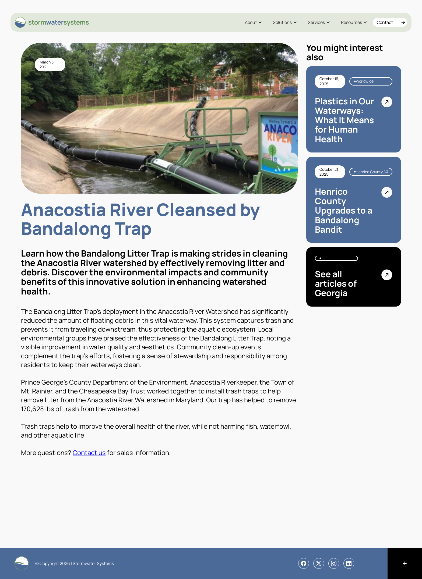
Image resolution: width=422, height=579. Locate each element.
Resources (351, 22)
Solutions (282, 22)
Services (316, 22)
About (251, 22)
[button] (254, 22)
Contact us (89, 452)
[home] (52, 22)
